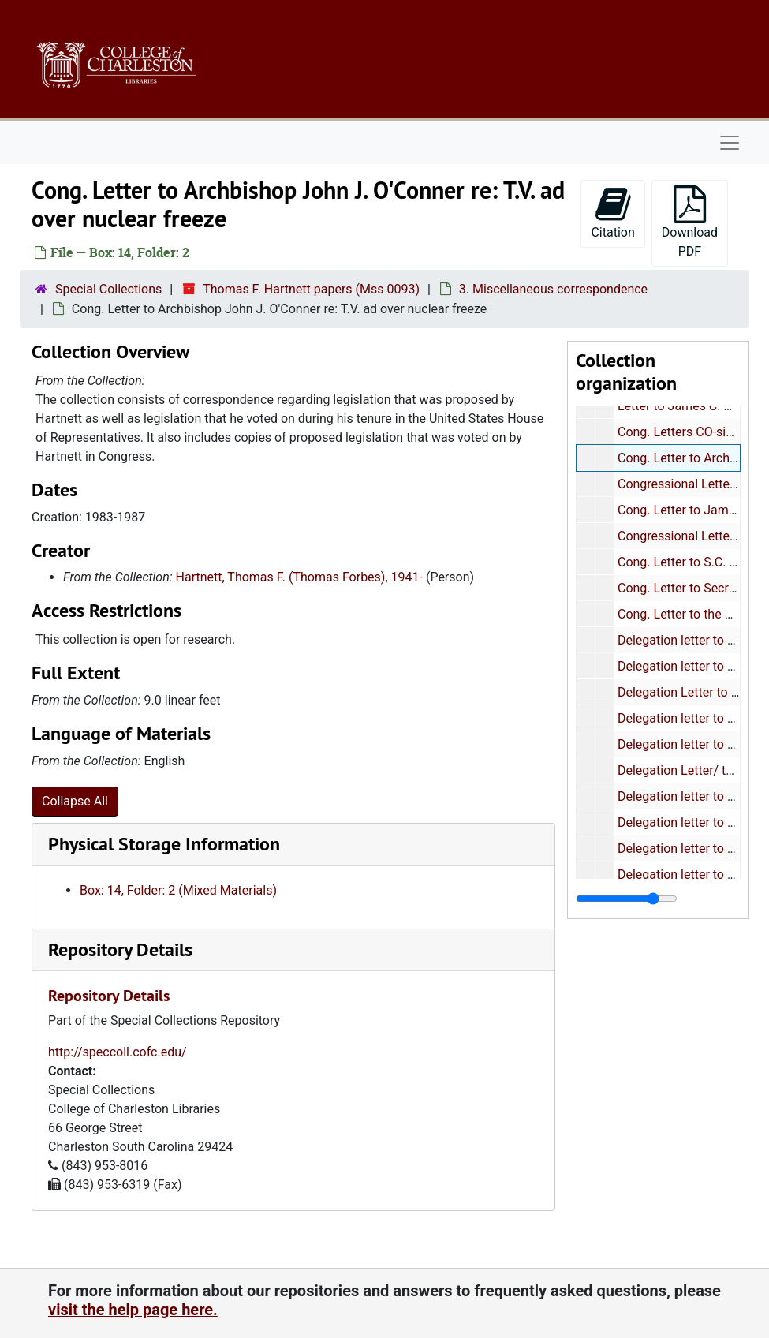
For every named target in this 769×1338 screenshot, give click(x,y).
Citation (612, 212)
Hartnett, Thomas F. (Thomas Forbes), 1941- (299, 577)
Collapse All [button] (75, 801)
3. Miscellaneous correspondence (553, 289)
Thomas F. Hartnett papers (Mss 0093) (311, 289)
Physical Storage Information (164, 844)
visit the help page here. (133, 1309)
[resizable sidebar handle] (627, 898)
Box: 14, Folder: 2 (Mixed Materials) (178, 890)
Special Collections (108, 289)
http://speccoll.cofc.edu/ (117, 1052)
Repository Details (120, 949)
